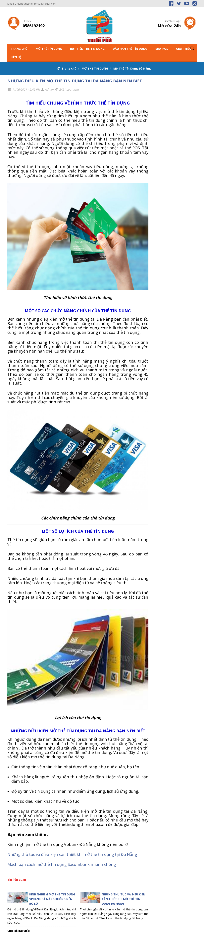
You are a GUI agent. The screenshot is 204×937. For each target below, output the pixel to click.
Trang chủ (19, 48)
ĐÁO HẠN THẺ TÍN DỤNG (130, 48)
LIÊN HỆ (16, 57)
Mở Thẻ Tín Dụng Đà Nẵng (132, 68)
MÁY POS (161, 48)
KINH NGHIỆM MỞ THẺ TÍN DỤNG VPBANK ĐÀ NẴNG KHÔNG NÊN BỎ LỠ (52, 898)
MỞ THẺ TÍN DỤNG (49, 48)
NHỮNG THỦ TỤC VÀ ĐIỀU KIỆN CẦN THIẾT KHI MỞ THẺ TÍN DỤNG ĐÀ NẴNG (123, 898)
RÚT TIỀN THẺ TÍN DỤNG (87, 48)
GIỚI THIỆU (183, 48)
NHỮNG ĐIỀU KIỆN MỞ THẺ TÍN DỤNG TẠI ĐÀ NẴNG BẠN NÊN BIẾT (74, 81)
